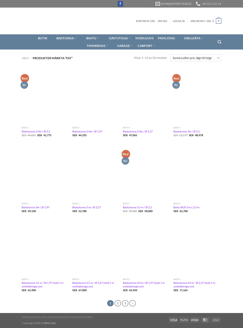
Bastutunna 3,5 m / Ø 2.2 (137, 207)
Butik (40, 38)
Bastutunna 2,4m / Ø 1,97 (87, 131)
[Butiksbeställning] (195, 58)
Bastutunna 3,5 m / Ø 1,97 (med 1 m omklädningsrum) (42, 284)
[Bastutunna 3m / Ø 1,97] (45, 172)
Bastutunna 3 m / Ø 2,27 (86, 207)
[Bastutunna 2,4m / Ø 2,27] (146, 96)
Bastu (90, 38)
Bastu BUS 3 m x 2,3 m (186, 207)
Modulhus (144, 38)
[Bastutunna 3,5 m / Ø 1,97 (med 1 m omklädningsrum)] (45, 248)
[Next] (132, 303)
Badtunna (64, 38)
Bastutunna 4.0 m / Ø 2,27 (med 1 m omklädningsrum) (194, 284)
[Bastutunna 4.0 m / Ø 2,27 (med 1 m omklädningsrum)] (196, 248)
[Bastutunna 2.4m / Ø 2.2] (45, 96)
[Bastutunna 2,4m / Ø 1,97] (95, 96)
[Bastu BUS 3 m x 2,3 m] (196, 172)
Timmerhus (97, 46)
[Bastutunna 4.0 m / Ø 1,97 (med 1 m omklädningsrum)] (146, 248)
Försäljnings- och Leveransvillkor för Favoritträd (57, 317)
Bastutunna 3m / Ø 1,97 (35, 207)
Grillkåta (191, 38)
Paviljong (166, 38)
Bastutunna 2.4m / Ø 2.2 (36, 131)
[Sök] (219, 42)
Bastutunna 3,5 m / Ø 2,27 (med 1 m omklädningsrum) (93, 284)
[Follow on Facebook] (120, 4)
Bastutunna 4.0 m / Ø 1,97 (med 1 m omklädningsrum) (144, 284)
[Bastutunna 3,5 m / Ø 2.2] (146, 172)
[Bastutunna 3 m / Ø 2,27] (95, 172)
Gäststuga (117, 38)
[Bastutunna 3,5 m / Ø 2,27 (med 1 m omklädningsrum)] (95, 248)
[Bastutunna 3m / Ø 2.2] (196, 96)
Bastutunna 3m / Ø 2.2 (186, 131)
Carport (146, 46)
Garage (122, 46)
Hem (25, 58)
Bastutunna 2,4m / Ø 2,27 (138, 131)
